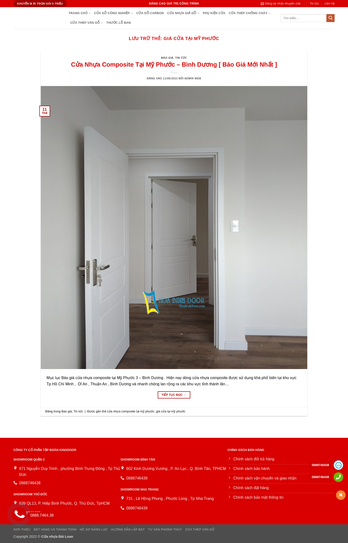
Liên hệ (330, 3)
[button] (281, 3)
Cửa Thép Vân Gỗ (86, 23)
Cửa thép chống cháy (250, 13)
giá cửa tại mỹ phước (171, 411)
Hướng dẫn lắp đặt (128, 529)
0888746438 (320, 465)
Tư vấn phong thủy (165, 529)
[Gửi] (330, 18)
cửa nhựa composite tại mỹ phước (130, 411)
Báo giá (167, 57)
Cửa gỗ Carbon (150, 13)
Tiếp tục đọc (174, 395)
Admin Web (193, 78)
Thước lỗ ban (118, 22)
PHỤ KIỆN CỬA (214, 13)
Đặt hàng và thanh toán (55, 529)
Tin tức (314, 3)
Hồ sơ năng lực (94, 529)
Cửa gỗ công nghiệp (113, 13)
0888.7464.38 (41, 515)
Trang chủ (80, 13)
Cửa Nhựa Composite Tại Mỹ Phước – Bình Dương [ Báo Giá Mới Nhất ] (174, 64)
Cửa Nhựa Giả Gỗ (183, 13)
